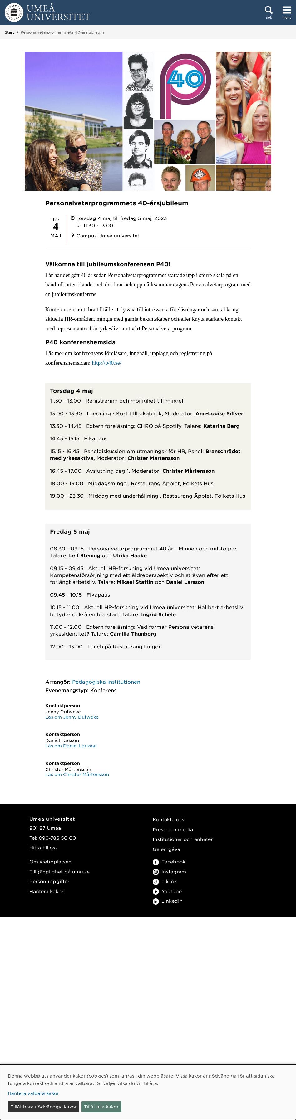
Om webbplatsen (50, 861)
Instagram (169, 871)
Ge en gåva (166, 849)
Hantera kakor (46, 891)
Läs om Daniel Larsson (71, 745)
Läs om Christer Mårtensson (77, 774)
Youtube (167, 891)
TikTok (165, 881)
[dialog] (148, 1092)
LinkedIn (168, 901)
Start (9, 32)
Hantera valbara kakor (33, 1093)
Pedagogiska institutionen (106, 681)
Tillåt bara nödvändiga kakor (44, 1106)
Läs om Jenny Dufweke (72, 717)
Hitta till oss (43, 847)
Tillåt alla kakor (101, 1106)
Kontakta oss (168, 819)
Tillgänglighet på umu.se (59, 871)
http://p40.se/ (106, 363)
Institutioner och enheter (183, 839)
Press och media (173, 829)
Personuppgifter (49, 881)
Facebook (169, 861)
